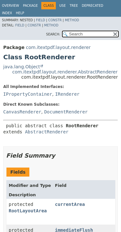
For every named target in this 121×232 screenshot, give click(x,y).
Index (7, 13)
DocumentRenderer (66, 111)
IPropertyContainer (27, 94)
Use (62, 5)
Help (20, 13)
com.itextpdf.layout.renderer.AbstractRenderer (64, 71)
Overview (10, 5)
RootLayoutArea (28, 210)
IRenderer (67, 94)
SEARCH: (53, 34)
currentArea (70, 204)
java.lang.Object (21, 66)
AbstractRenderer (46, 131)
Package (30, 5)
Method (72, 20)
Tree (74, 5)
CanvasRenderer (22, 111)
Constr (55, 20)
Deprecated (92, 5)
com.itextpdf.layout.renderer (58, 47)
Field (40, 20)
